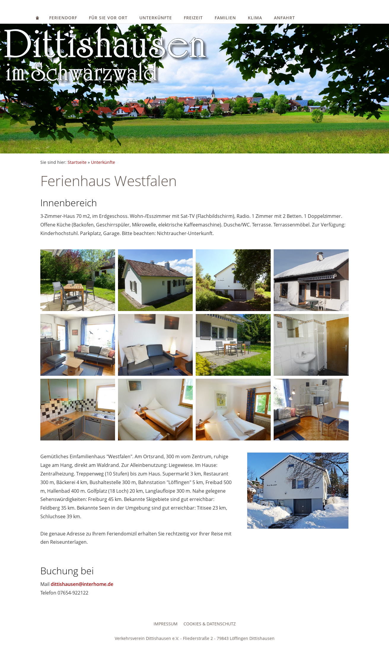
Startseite (77, 162)
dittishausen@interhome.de (82, 584)
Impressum (166, 624)
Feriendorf (63, 17)
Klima (255, 17)
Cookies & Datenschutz (210, 624)
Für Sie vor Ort (108, 17)
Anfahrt (284, 17)
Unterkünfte (155, 17)
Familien (225, 17)
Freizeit (193, 17)
